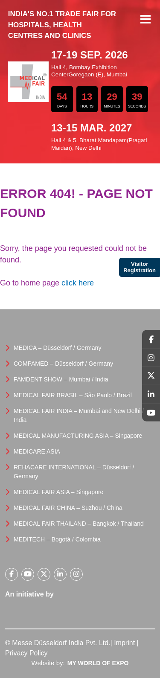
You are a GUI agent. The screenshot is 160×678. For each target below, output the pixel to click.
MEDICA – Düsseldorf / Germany (57, 347)
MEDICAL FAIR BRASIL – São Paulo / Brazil (73, 395)
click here (77, 283)
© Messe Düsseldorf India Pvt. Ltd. (58, 642)
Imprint (124, 642)
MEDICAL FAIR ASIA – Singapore (58, 492)
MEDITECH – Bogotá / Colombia (57, 539)
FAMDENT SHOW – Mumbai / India (61, 379)
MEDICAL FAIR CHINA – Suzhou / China (68, 507)
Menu (145, 20)
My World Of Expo (98, 663)
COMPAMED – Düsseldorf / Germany (63, 363)
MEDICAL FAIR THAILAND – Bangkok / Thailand (79, 523)
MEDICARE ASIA (37, 451)
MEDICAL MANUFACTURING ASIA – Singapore (78, 435)
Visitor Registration (139, 267)
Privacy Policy (26, 653)
